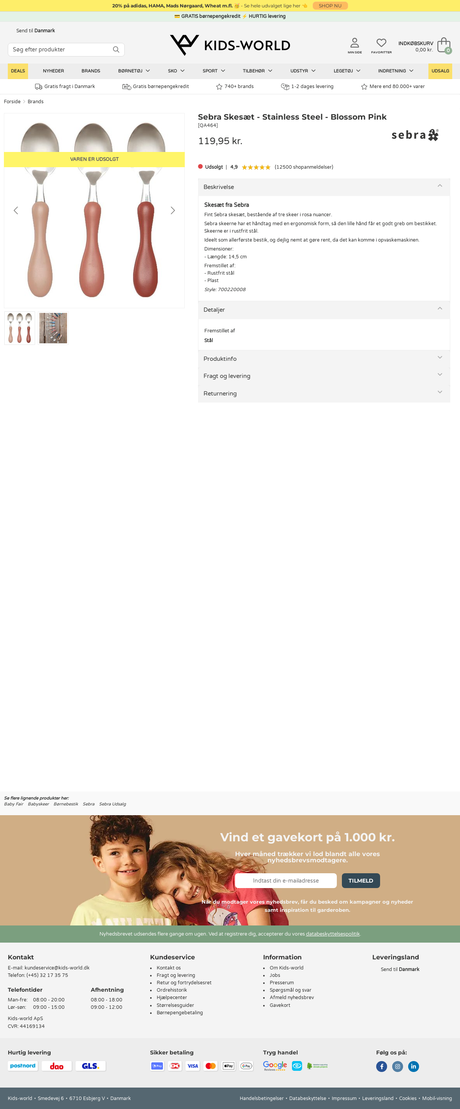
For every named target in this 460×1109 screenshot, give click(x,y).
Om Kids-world (287, 968)
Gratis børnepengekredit (155, 87)
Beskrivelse (218, 187)
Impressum (344, 1098)
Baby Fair (13, 804)
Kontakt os (169, 968)
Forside (12, 101)
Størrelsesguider (175, 1005)
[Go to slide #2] (53, 328)
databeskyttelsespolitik (333, 934)
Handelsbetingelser (262, 1098)
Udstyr (303, 71)
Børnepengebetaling (180, 1012)
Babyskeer (38, 804)
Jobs (275, 975)
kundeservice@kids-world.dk (57, 968)
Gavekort (280, 1005)
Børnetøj (134, 71)
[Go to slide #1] (19, 328)
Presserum (282, 982)
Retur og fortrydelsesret (184, 982)
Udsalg (440, 71)
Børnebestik (65, 804)
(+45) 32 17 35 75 (47, 975)
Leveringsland (378, 1098)
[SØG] (116, 49)
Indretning (396, 71)
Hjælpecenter (172, 997)
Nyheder (53, 71)
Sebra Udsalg (112, 804)
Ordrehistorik (172, 990)
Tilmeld (361, 880)
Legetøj (347, 71)
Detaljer (214, 309)
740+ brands (235, 87)
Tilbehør (257, 71)
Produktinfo (220, 358)
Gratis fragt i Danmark (65, 87)
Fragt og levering (226, 376)
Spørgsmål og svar (290, 990)
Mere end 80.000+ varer (393, 87)
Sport (214, 71)
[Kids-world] (230, 45)
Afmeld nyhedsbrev (292, 997)
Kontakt (21, 957)
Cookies (408, 1098)
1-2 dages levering (307, 86)
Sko (176, 71)
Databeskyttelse (307, 1098)
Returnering (220, 393)
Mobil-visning (437, 1098)
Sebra (88, 804)
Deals (18, 71)
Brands (90, 71)
